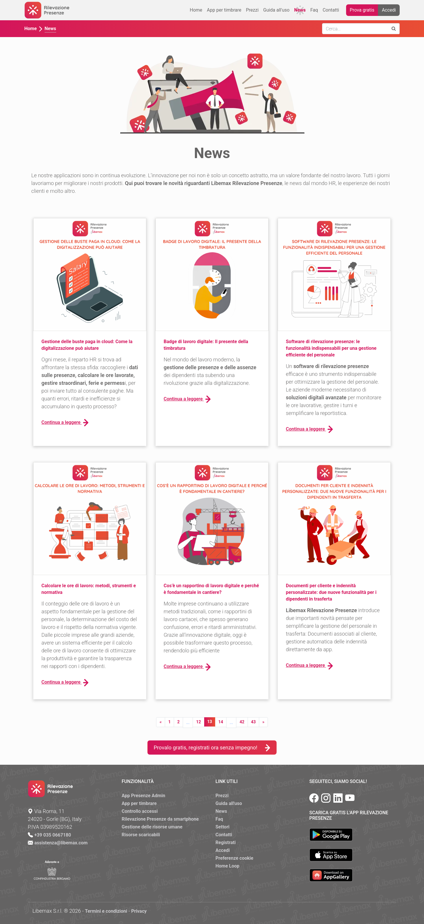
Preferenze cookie (234, 858)
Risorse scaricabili (141, 834)
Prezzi (252, 10)
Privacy (139, 911)
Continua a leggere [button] (64, 422)
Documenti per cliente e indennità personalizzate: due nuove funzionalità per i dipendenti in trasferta (331, 592)
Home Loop (227, 866)
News (300, 10)
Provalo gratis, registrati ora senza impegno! (211, 747)
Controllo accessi (140, 811)
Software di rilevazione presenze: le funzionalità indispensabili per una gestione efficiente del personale (331, 348)
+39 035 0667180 (52, 835)
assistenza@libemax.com (60, 843)
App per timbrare (224, 10)
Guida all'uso (276, 10)
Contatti (331, 10)
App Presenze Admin (143, 795)
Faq (314, 10)
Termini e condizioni (106, 911)
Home (196, 10)
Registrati (225, 842)
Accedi (389, 10)
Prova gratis (362, 10)
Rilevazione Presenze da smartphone (160, 819)
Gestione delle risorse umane (152, 827)
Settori (222, 827)
